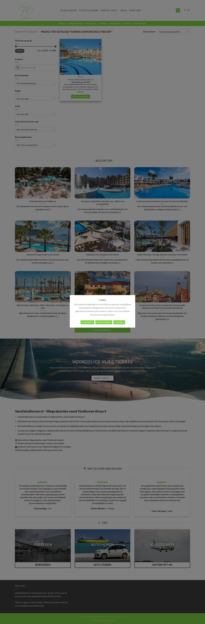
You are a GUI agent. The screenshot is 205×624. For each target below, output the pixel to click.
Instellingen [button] (119, 322)
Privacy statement (104, 322)
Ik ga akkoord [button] (87, 322)
